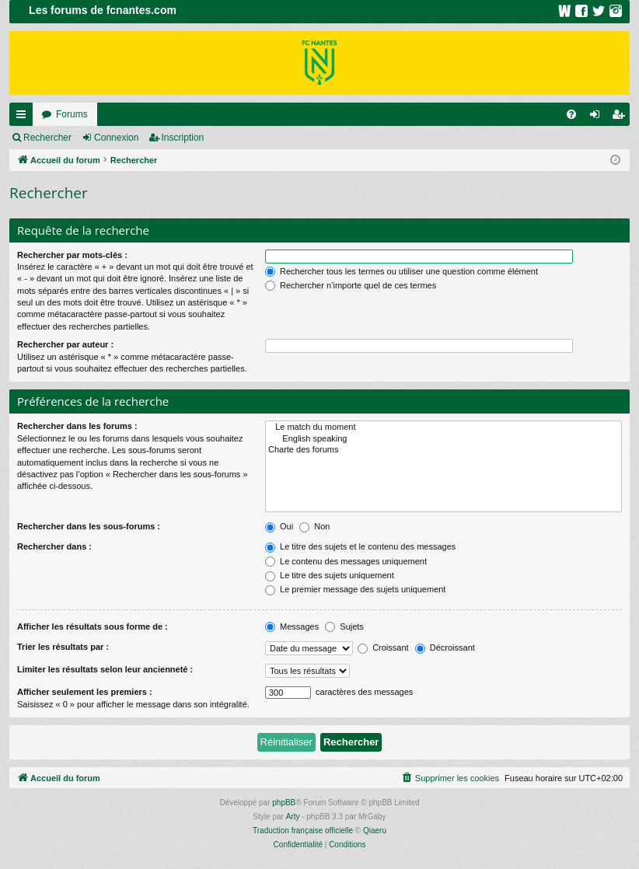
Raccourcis (24, 117)
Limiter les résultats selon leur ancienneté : (105, 669)
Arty (293, 816)
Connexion (116, 137)
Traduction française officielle (303, 830)
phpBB (283, 802)
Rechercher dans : (54, 546)
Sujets (344, 626)
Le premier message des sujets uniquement (355, 589)
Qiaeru (374, 830)
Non (314, 526)
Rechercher (47, 137)
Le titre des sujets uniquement (329, 575)
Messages (292, 626)
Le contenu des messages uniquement (346, 561)
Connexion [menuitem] (598, 117)
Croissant (383, 647)
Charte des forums (443, 450)
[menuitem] (571, 114)
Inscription (183, 137)
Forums (72, 114)
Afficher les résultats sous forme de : (92, 626)
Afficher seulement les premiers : (84, 691)
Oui (279, 526)
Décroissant (445, 647)
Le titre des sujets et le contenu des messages (360, 546)
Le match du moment (443, 427)
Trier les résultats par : (63, 646)
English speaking (443, 439)
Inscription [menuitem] (621, 117)
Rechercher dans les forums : (77, 426)
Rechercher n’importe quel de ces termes (350, 285)
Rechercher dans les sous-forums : (88, 526)
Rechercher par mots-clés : (72, 255)
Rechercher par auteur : (65, 344)
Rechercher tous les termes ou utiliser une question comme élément (401, 271)
